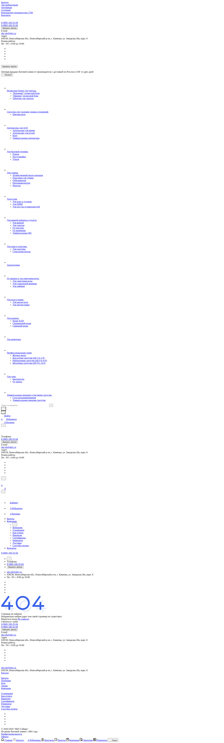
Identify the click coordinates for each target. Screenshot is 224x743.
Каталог (5, 673)
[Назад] (15, 524)
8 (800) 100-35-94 (9, 22)
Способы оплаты (9, 709)
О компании (7, 693)
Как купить (6, 696)
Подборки (6, 680)
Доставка (5, 706)
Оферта (4, 736)
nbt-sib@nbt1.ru (8, 33)
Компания (6, 688)
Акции (4, 686)
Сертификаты (7, 701)
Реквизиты (6, 704)
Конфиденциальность (11, 734)
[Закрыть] (3, 491)
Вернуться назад (9, 619)
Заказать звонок (9, 28)
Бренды (5, 678)
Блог (3, 683)
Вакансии (5, 698)
